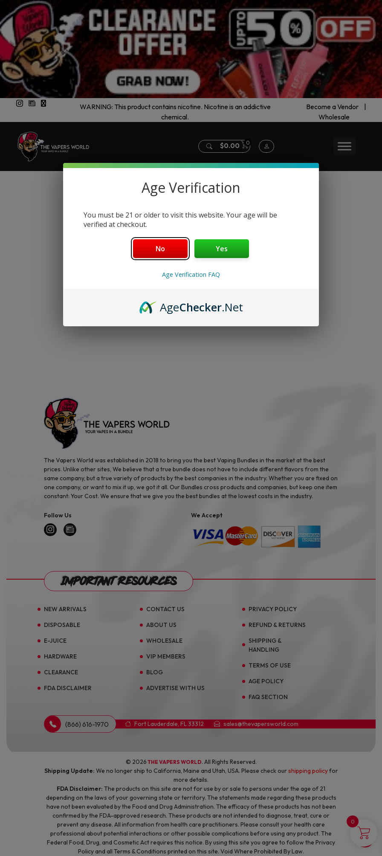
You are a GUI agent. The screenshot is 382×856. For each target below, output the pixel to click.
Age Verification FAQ (191, 274)
